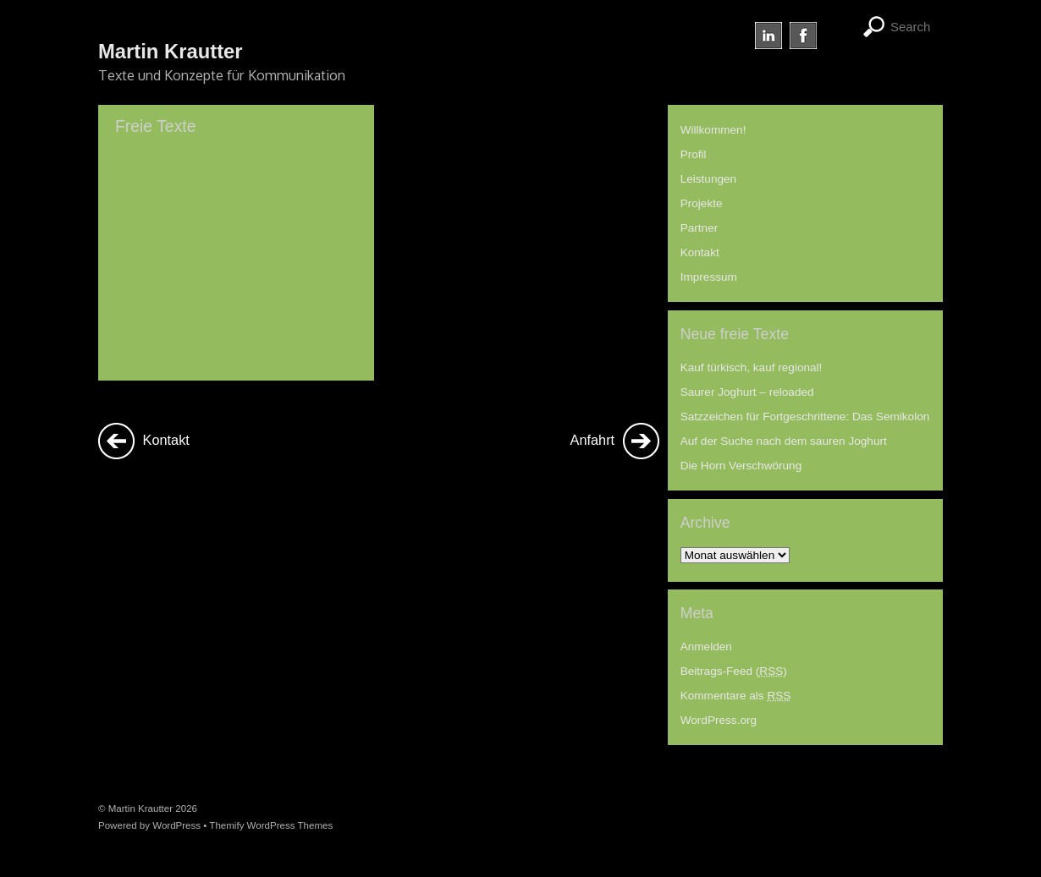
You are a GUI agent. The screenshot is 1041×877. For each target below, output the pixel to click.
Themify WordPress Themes (271, 825)
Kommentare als (735, 695)
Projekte (701, 203)
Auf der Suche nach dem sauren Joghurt (783, 441)
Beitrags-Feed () (733, 671)
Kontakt (144, 441)
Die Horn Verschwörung (741, 465)
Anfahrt (614, 441)
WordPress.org (718, 720)
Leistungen (708, 179)
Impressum (708, 277)
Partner (699, 228)
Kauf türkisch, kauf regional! (751, 367)
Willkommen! (713, 129)
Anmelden (706, 646)
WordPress (176, 825)
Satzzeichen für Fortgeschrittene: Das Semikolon (805, 416)
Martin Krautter (140, 808)
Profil (693, 154)
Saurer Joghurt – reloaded (747, 392)
